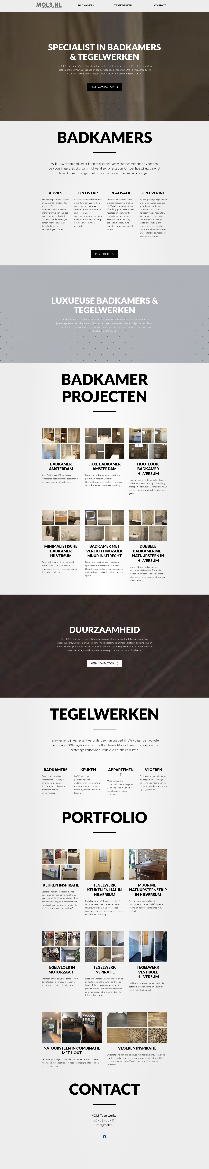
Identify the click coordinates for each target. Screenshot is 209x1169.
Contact (160, 5)
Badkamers (86, 5)
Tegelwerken (123, 5)
